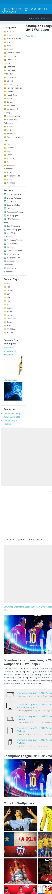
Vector (9, 172)
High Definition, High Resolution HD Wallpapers (24, 10)
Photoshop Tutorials (15, 240)
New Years (11, 133)
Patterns (10, 147)
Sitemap (10, 247)
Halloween (11, 105)
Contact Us (11, 201)
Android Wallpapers (14, 194)
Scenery (10, 322)
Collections (11, 77)
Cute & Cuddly (12, 84)
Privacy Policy (12, 243)
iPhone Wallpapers (14, 229)
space (9, 308)
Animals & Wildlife (14, 38)
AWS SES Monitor (12, 416)
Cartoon (10, 290)
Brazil (9, 325)
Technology (11, 158)
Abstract (10, 35)
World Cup (11, 183)
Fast (8, 301)
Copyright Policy (13, 205)
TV (8, 162)
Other (9, 144)
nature (9, 315)
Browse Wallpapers (14, 198)
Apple (9, 45)
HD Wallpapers (13, 215)
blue (8, 297)
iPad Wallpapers (13, 226)
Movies (10, 126)
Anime (9, 42)
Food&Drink (12, 95)
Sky (8, 283)
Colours (10, 81)
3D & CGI (10, 31)
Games (10, 102)
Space (9, 151)
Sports (9, 154)
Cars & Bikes (12, 56)
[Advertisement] (26, 456)
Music (9, 130)
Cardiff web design (12, 413)
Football (10, 332)
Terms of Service (14, 254)
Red (8, 287)
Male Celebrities (13, 116)
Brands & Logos (13, 52)
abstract (10, 311)
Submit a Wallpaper (14, 250)
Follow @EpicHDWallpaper (40, 18)
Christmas (11, 67)
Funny (9, 98)
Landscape (11, 318)
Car (8, 294)
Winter (9, 179)
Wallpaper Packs (13, 176)
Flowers (10, 91)
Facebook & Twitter (15, 212)
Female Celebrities (14, 88)
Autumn (10, 49)
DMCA (9, 208)
